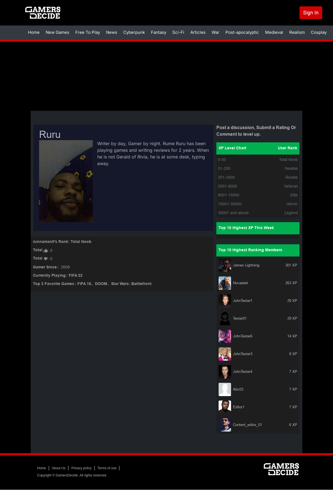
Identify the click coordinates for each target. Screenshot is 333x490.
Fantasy (158, 32)
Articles (198, 32)
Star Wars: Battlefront (131, 284)
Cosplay (319, 32)
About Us (58, 468)
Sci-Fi (178, 32)
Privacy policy (81, 468)
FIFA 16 (84, 284)
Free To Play (87, 32)
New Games (57, 32)
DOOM (101, 284)
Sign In (311, 13)
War (215, 32)
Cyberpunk (134, 32)
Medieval (274, 32)
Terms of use (107, 468)
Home (34, 32)
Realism (297, 32)
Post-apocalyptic (242, 32)
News (111, 32)
